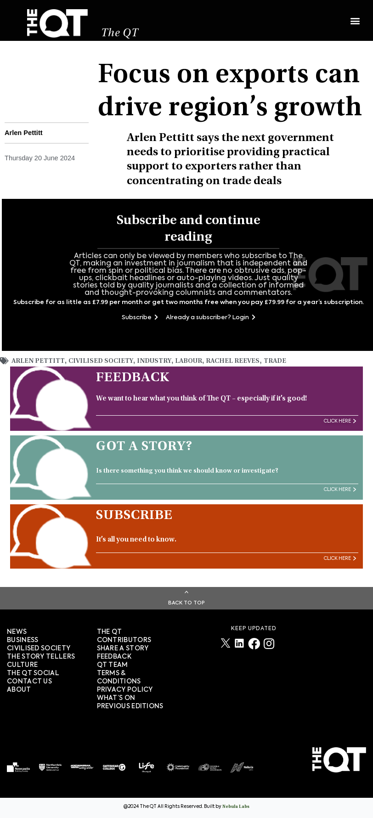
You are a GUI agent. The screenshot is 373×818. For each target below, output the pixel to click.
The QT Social (33, 674)
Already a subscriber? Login (210, 318)
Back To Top (186, 603)
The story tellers (41, 658)
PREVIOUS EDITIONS (130, 707)
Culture (22, 666)
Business (22, 641)
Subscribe (140, 318)
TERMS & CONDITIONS (119, 678)
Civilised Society (100, 362)
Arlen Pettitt (38, 362)
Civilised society (38, 649)
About (19, 691)
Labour (188, 362)
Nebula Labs (235, 808)
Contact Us (29, 682)
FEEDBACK (114, 658)
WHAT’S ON (116, 699)
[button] (354, 17)
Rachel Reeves (233, 362)
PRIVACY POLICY (125, 691)
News (17, 633)
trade (275, 362)
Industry (154, 362)
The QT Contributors (124, 637)
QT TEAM (112, 666)
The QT (120, 34)
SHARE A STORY (123, 649)
